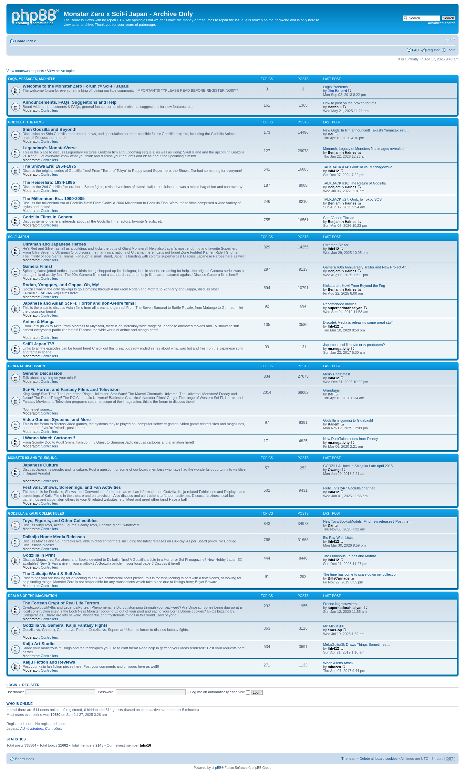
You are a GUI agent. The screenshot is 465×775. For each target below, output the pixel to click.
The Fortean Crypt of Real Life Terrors (61, 603)
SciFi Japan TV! (38, 343)
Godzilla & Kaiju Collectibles (36, 513)
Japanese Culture (40, 465)
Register (432, 50)
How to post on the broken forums (349, 103)
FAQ (415, 50)
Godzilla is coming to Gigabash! (348, 420)
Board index (25, 41)
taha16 (145, 745)
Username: (15, 692)
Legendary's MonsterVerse (50, 147)
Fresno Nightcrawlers (339, 604)
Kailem (333, 424)
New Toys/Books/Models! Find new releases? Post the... (367, 521)
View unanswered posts (25, 71)
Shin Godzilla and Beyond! (50, 129)
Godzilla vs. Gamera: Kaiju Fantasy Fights (65, 625)
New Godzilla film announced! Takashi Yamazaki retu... (366, 130)
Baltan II (335, 107)
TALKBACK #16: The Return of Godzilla (354, 183)
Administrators (31, 728)
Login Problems (335, 87)
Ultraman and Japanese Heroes (54, 244)
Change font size (450, 40)
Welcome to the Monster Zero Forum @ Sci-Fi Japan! (76, 86)
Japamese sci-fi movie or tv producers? (354, 345)
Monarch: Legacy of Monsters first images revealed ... (365, 149)
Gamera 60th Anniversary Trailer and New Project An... (366, 267)
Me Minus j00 (333, 626)
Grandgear (331, 390)
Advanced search (441, 23)
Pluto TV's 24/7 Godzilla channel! (349, 488)
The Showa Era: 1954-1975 (49, 166)
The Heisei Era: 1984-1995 (49, 182)
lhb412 (333, 171)
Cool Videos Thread (338, 218)
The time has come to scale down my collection (360, 574)
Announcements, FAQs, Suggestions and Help (70, 102)
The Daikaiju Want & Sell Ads (52, 573)
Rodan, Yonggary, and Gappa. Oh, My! (61, 284)
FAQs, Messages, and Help (31, 79)
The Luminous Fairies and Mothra (349, 556)
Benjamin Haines (342, 152)
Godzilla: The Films (26, 122)
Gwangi (334, 470)
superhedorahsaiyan (345, 308)
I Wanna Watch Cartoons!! (49, 437)
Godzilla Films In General (48, 217)
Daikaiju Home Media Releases (54, 536)
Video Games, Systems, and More (57, 419)
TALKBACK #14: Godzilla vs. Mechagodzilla (357, 167)
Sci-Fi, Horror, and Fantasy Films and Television (71, 389)
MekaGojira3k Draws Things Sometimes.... (356, 644)
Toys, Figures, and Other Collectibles (60, 520)
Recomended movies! (340, 304)
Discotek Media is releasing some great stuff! (358, 322)
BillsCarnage (338, 578)
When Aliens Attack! (338, 663)
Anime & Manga (39, 321)
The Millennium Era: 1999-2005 (54, 198)
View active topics (61, 71)
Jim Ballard (337, 91)
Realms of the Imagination (32, 596)
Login (451, 50)
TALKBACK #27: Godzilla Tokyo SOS (352, 199)
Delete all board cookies (378, 758)
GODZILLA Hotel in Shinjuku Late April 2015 (358, 466)
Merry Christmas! (336, 374)
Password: (106, 692)
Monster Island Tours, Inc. (32, 458)
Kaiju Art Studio (39, 643)
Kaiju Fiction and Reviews (49, 662)
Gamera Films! (37, 266)
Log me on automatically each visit (220, 692)
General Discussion (26, 366)
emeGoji (335, 630)
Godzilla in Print (39, 555)
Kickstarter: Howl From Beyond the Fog (354, 286)
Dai (330, 134)
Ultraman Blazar (335, 245)
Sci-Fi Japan (18, 237)
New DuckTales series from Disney (350, 439)
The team (348, 758)
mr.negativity (339, 349)
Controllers (49, 110)
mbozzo (334, 667)
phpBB (216, 768)
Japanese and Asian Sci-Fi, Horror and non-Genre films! (79, 303)
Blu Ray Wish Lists (338, 537)
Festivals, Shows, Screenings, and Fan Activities (72, 487)
